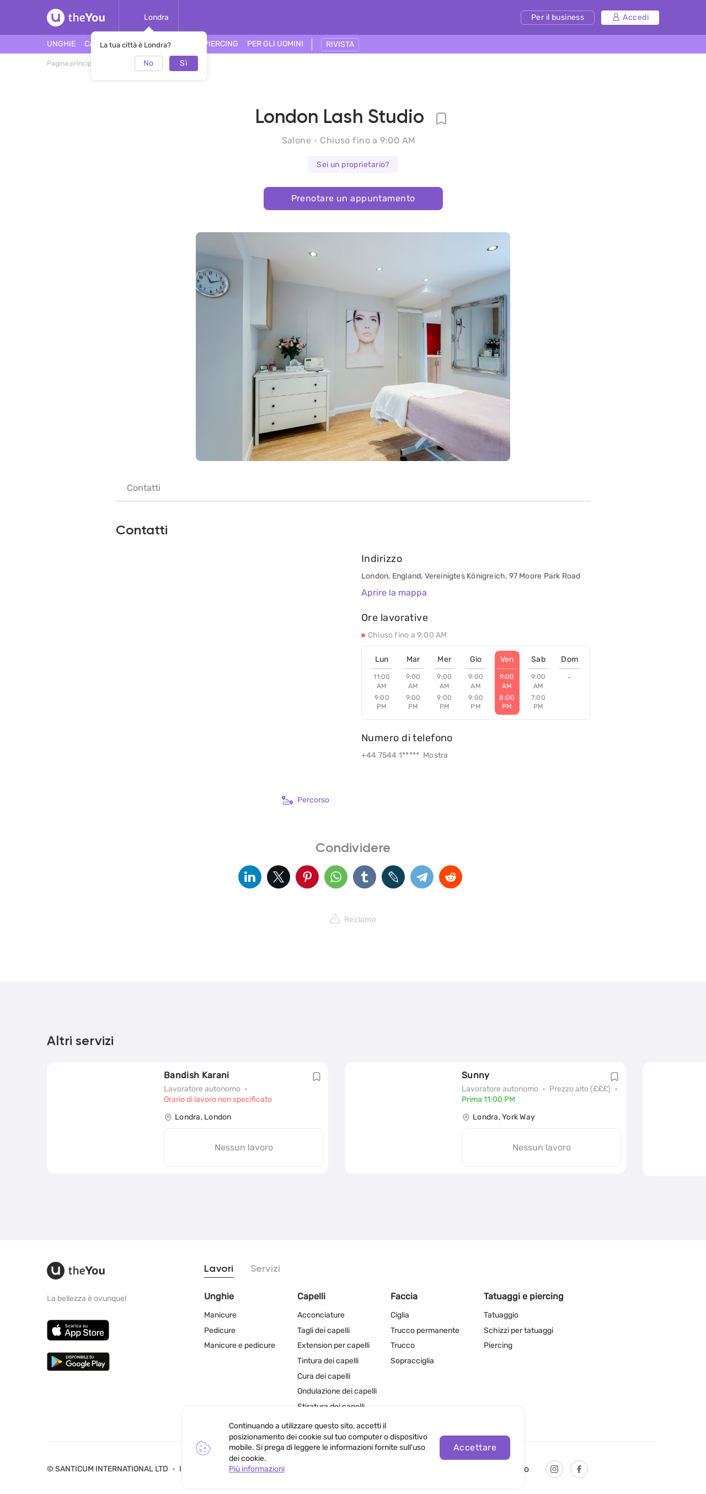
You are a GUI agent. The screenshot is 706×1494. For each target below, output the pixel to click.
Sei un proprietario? (353, 164)
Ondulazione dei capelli (337, 1391)
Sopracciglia (412, 1361)
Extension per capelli (333, 1345)
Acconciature (321, 1315)
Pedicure (220, 1330)
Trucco (403, 1345)
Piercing (498, 1345)
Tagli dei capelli (323, 1330)
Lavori (219, 1269)
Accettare (474, 1447)
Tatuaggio (501, 1315)
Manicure (220, 1315)
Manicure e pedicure (239, 1345)
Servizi (265, 1269)
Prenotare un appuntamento (353, 198)
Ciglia (400, 1315)
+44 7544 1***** (390, 755)
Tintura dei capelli (328, 1361)
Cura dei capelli (323, 1375)
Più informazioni (257, 1469)
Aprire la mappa (394, 592)
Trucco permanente (425, 1330)
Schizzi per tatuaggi (518, 1330)
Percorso (305, 800)
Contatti (144, 488)
